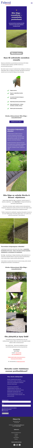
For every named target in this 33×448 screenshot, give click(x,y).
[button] (16, 122)
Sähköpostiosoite (5, 400)
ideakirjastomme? (21, 361)
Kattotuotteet (5, 410)
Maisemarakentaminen (7, 409)
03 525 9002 (18, 426)
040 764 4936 (18, 352)
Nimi (3, 404)
